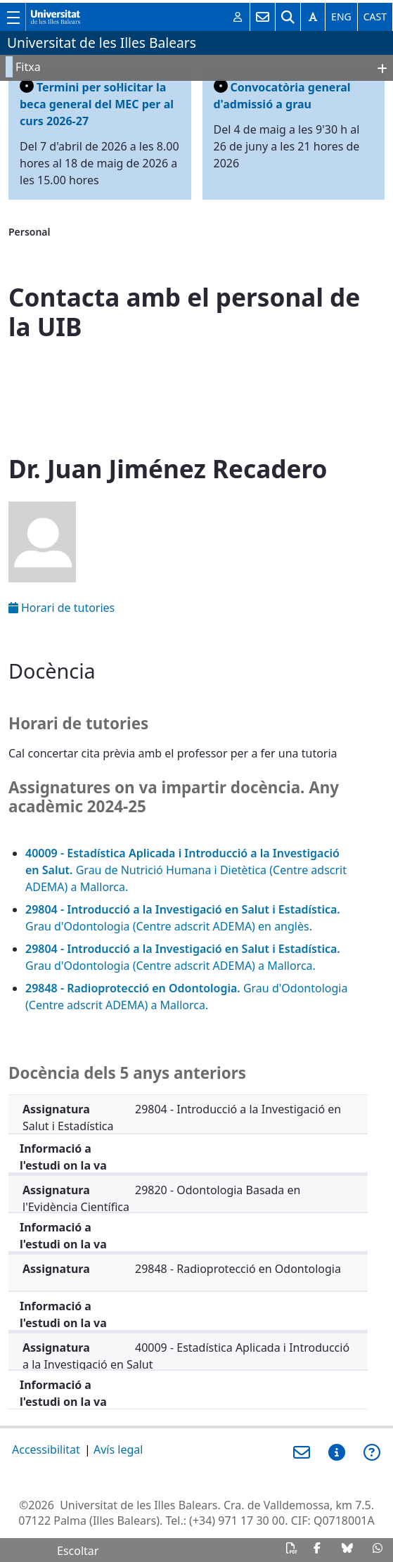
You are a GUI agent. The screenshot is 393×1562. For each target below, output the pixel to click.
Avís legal (118, 1449)
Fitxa (28, 67)
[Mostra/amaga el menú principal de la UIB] (12, 17)
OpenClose (376, 69)
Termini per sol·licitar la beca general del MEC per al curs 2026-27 (97, 104)
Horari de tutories (61, 607)
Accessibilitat (46, 1449)
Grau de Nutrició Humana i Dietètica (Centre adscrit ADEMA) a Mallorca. (186, 870)
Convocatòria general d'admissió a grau (282, 95)
